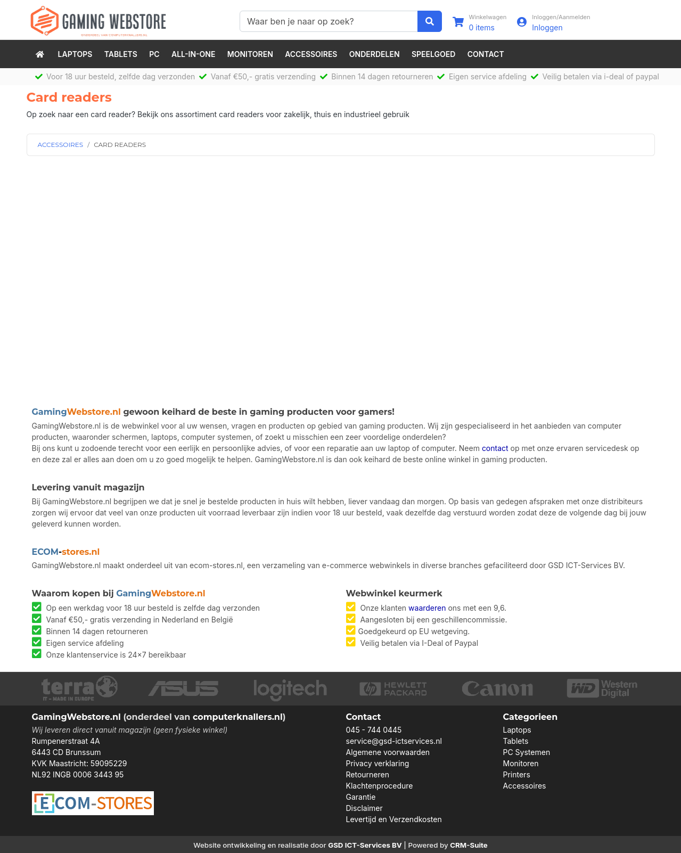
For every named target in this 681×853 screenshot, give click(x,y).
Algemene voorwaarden (388, 752)
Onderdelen (374, 54)
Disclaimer (364, 808)
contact (495, 448)
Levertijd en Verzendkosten (394, 819)
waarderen (427, 607)
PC (154, 54)
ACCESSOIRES (61, 145)
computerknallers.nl (238, 717)
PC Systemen (527, 752)
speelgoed (433, 54)
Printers (516, 774)
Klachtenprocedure (379, 785)
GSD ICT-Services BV (365, 845)
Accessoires (311, 54)
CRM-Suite (469, 845)
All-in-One (193, 54)
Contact (485, 54)
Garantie (361, 796)
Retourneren (367, 774)
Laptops (75, 54)
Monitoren (250, 54)
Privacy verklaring (377, 763)
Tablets (120, 54)
